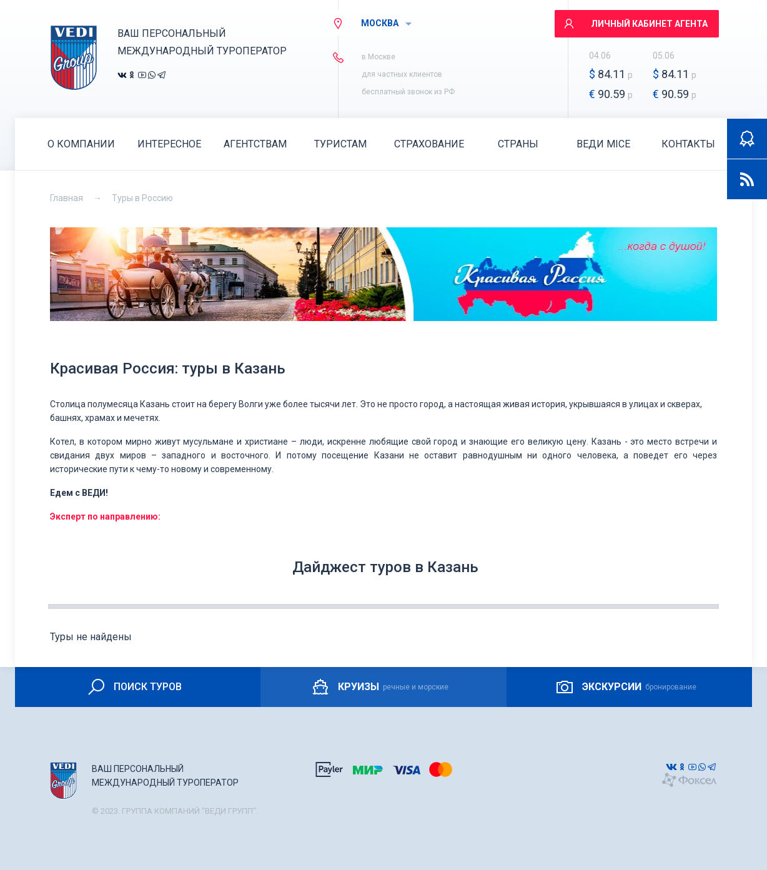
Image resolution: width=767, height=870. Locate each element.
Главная (66, 198)
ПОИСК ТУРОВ (134, 687)
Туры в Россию (142, 198)
